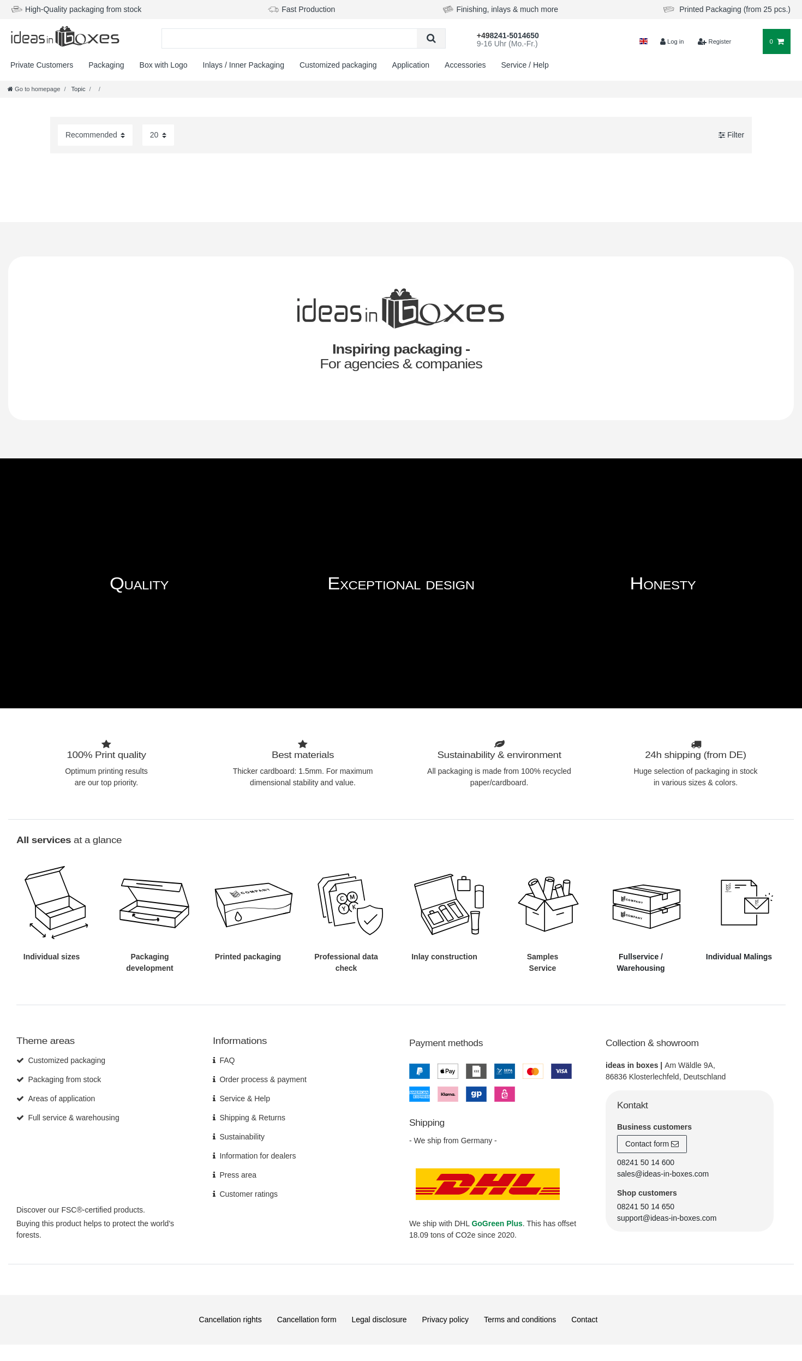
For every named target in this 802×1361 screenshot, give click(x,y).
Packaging (106, 65)
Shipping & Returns (252, 1117)
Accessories (465, 65)
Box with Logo (164, 65)
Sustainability (242, 1136)
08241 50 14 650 (645, 1206)
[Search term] (289, 38)
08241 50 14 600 (645, 1162)
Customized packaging (338, 65)
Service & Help (244, 1098)
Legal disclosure (378, 1319)
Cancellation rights (230, 1319)
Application (411, 65)
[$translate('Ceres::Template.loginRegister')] (715, 42)
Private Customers (41, 65)
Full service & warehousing (73, 1117)
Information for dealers (257, 1155)
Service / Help (525, 65)
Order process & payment (263, 1079)
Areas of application (61, 1098)
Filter (731, 134)
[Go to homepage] (34, 89)
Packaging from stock (64, 1079)
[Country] (643, 42)
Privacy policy (445, 1319)
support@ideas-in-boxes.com (666, 1218)
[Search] (431, 38)
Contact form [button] (652, 1144)
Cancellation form (307, 1319)
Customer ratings (248, 1194)
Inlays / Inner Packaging (243, 65)
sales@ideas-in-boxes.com (663, 1173)
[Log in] (672, 42)
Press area (237, 1175)
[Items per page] (158, 135)
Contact (584, 1319)
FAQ (227, 1060)
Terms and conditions (520, 1319)
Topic (78, 89)
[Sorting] (95, 135)
